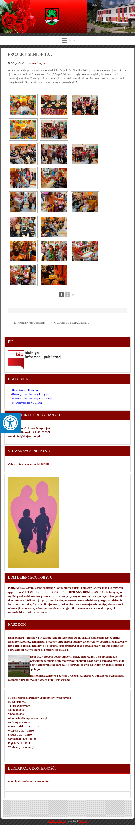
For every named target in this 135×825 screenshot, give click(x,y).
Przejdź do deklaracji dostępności (28, 781)
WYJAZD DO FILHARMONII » (71, 322)
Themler (83, 821)
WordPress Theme (57, 821)
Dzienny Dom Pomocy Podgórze (31, 394)
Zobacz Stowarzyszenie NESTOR (29, 464)
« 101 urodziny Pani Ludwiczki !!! (30, 322)
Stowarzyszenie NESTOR (27, 402)
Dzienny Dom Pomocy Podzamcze (32, 398)
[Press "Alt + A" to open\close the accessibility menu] (10, 422)
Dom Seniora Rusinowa (25, 390)
